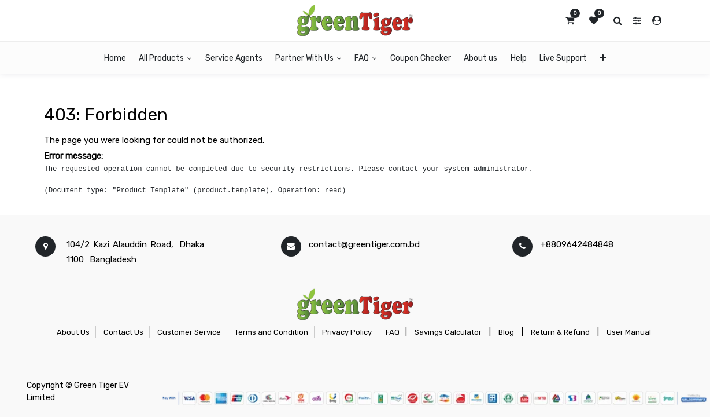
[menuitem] (115, 58)
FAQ (393, 332)
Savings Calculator (448, 332)
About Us (73, 332)
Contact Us (123, 332)
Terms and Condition (271, 332)
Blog (506, 332)
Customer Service (189, 332)
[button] (602, 58)
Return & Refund (560, 332)
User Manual (629, 332)
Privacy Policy (347, 332)
